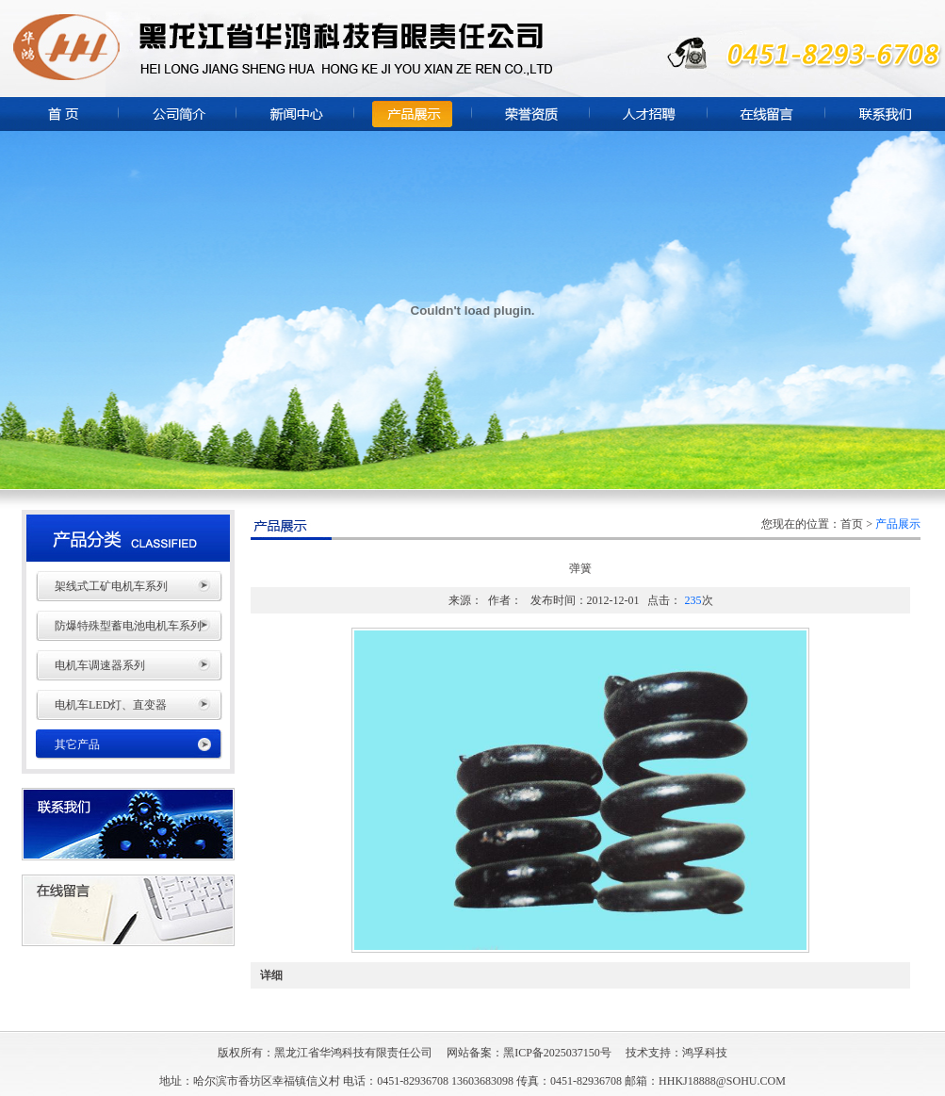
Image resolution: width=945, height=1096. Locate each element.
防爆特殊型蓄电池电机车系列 (128, 625)
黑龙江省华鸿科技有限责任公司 (353, 1052)
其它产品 (77, 744)
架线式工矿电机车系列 (111, 586)
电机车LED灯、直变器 (111, 705)
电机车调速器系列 (100, 665)
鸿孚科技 (704, 1052)
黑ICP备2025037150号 (557, 1052)
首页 (851, 524)
